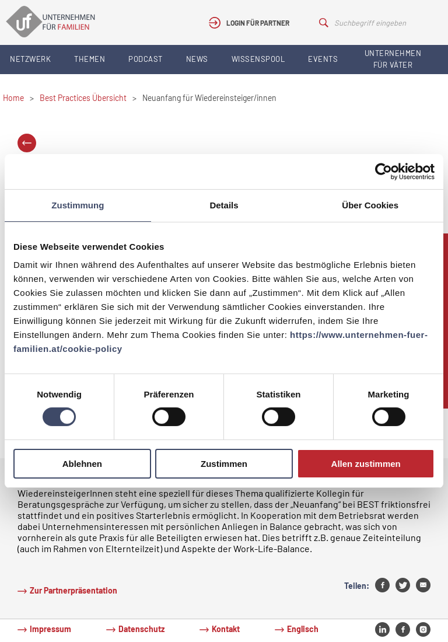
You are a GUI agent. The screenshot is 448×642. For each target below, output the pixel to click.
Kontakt (226, 629)
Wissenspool (258, 59)
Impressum (50, 629)
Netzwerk (30, 59)
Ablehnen (82, 464)
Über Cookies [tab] (370, 205)
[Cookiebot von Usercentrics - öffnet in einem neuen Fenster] (383, 171)
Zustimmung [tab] (77, 205)
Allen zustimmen (366, 464)
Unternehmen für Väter (393, 58)
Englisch (302, 629)
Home (13, 98)
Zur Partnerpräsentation (73, 590)
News (197, 59)
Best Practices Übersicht (83, 98)
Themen (89, 59)
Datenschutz (141, 629)
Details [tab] (223, 205)
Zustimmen (224, 464)
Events (323, 59)
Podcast (145, 59)
